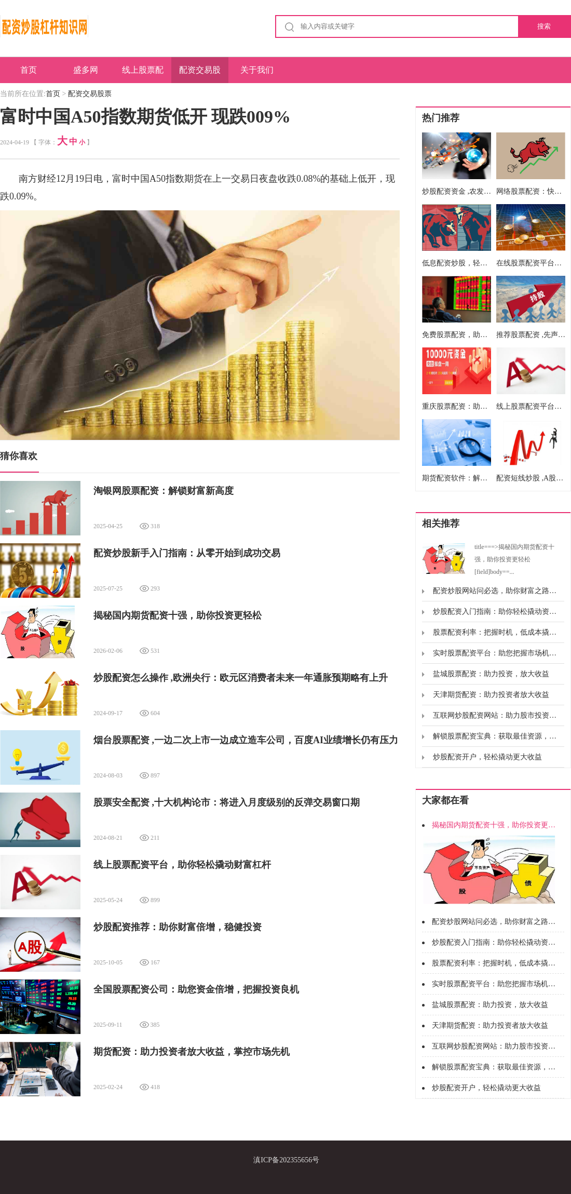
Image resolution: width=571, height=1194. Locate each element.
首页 (28, 69)
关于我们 (257, 69)
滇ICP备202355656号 (286, 1160)
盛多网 (85, 69)
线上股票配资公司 (143, 74)
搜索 (544, 26)
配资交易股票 (200, 74)
